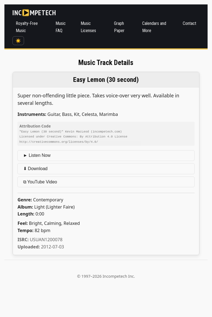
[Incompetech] (34, 13)
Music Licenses (88, 27)
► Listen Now (37, 154)
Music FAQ (60, 27)
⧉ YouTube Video (40, 181)
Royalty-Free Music (27, 27)
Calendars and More (154, 27)
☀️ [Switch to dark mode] (18, 40)
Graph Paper (119, 27)
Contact (189, 23)
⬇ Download (35, 168)
